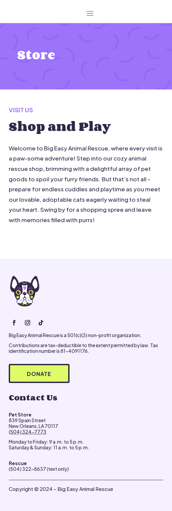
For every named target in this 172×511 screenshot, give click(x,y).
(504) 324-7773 (27, 432)
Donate (39, 373)
